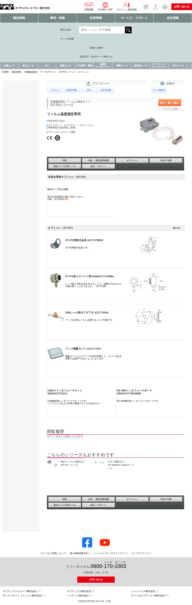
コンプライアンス (140, 553)
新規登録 (132, 9)
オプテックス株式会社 (79, 591)
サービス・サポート (134, 17)
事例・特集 (57, 17)
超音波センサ (140, 65)
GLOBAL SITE (105, 6)
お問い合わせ (182, 6)
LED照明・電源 (84, 65)
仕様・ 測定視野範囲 (98, 160)
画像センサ (65, 65)
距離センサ (122, 65)
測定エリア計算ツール (64, 166)
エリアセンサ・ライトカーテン (159, 65)
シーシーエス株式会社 (143, 591)
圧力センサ (178, 65)
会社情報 (173, 17)
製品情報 (19, 17)
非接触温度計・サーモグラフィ (40, 72)
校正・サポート (98, 166)
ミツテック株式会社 (78, 595)
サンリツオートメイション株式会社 (22, 595)
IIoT (47, 65)
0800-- (108, 565)
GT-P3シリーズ (67, 72)
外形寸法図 (166, 160)
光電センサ (9, 65)
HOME (5, 72)
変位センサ (28, 65)
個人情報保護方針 (79, 553)
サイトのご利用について (52, 553)
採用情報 (88, 6)
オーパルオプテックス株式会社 (148, 595)
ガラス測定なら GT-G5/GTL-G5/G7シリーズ (121, 465)
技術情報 (96, 17)
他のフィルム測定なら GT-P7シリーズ (73, 463)
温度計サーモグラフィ (103, 65)
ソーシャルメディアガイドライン (110, 553)
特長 (64, 160)
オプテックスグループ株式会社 (20, 591)
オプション (132, 160)
